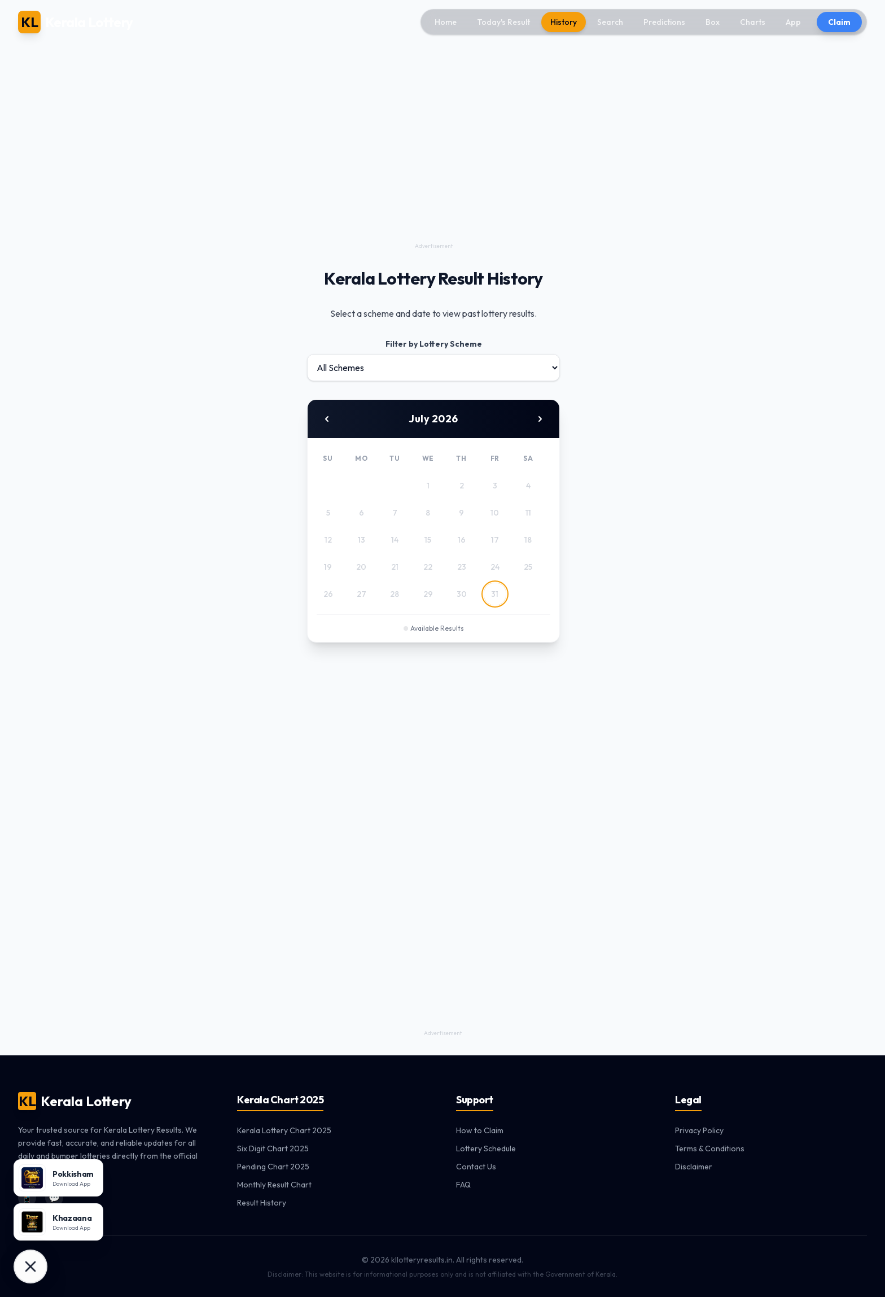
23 (461, 567)
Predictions (664, 22)
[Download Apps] (30, 1266)
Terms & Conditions (709, 1148)
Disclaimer (693, 1166)
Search (610, 22)
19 (328, 567)
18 (528, 540)
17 (495, 540)
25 (528, 567)
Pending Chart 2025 (273, 1166)
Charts (752, 22)
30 (462, 594)
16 (462, 540)
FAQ (463, 1185)
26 (328, 594)
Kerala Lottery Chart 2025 (284, 1130)
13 (361, 540)
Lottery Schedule (486, 1148)
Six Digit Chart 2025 (273, 1148)
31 (494, 594)
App (793, 22)
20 (361, 567)
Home (446, 22)
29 (428, 594)
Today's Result (503, 22)
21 (394, 567)
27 (361, 594)
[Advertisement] (433, 160)
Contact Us (476, 1166)
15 (427, 540)
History (563, 22)
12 (328, 540)
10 (494, 513)
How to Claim (479, 1130)
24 (495, 567)
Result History (261, 1203)
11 (528, 513)
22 (427, 567)
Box (713, 22)
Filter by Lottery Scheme (433, 344)
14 (394, 540)
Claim (839, 22)
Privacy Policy (699, 1130)
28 (394, 594)
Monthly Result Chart (274, 1185)
